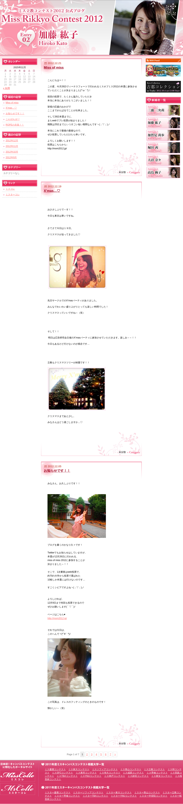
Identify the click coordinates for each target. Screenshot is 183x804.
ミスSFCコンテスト (62, 772)
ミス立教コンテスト (154, 769)
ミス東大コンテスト (78, 769)
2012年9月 (11, 157)
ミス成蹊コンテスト (133, 772)
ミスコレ (10, 189)
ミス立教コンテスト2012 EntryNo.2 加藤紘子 (91, 26)
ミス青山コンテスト (130, 769)
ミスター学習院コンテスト (153, 795)
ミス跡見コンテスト (138, 776)
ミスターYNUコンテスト (124, 795)
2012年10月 (12, 151)
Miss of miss (54, 67)
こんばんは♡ (13, 119)
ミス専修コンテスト (157, 772)
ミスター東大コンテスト (119, 792)
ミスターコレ (13, 194)
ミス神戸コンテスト (114, 776)
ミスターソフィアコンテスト (88, 792)
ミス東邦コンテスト (86, 772)
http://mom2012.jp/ (57, 618)
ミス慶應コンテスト (55, 769)
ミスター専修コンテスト (67, 795)
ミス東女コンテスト (161, 776)
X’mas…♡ (52, 191)
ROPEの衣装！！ (15, 124)
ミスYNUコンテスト (90, 776)
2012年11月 (12, 146)
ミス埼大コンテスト (109, 772)
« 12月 (6, 88)
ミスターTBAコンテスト (95, 795)
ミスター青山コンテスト (147, 792)
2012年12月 (12, 140)
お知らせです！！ (57, 471)
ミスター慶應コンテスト (57, 792)
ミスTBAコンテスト (67, 776)
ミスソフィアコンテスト (105, 769)
